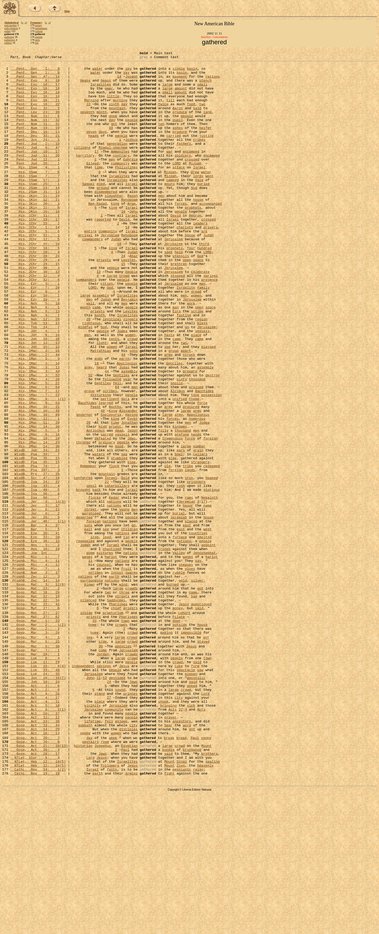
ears (181, 529)
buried (203, 209)
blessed (208, 405)
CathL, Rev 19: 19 (34, 916)
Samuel (88, 209)
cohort (184, 724)
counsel (104, 666)
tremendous (172, 514)
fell (117, 448)
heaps (106, 85)
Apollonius (127, 424)
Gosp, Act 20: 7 (34, 873)
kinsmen (179, 500)
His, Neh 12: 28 (34, 371)
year (127, 443)
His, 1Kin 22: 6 (34, 238)
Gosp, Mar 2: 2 (34, 743)
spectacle (186, 792)
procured (191, 477)
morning (120, 109)
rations (212, 81)
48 (103, 481)
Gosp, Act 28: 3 (34, 887)
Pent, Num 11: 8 (34, 128)
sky (128, 71)
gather (7, 31)
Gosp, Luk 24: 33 (34, 797)
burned (172, 690)
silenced (88, 709)
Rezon (132, 224)
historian (83, 883)
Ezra (176, 362)
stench (205, 85)
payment (179, 81)
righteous (91, 376)
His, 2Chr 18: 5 (34, 286)
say (198, 661)
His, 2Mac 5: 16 (34, 510)
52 (90, 439)
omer (109, 95)
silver (197, 685)
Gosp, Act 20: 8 (34, 878)
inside (86, 724)
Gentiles (174, 424)
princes (130, 820)
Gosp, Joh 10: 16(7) (38, 801)
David (176, 247)
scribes (110, 458)
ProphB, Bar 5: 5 (34, 623)
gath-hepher (10, 25)
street (90, 600)
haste (169, 390)
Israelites (100, 90)
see (167, 405)
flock (114, 548)
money (38, 25)
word (187, 858)
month (102, 123)
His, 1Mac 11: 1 (34, 491)
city (178, 825)
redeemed (211, 548)
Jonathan (129, 495)
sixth (114, 114)
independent (83, 787)
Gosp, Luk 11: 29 (34, 782)
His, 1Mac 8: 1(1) (38, 467)
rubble (178, 675)
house (198, 228)
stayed (203, 758)
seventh (87, 123)
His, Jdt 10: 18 (34, 395)
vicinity (92, 834)
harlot (111, 657)
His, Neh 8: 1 (34, 357)
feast (95, 477)
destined (117, 801)
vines (190, 671)
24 (123, 296)
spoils (177, 448)
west (207, 623)
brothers (209, 892)
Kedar (114, 585)
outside (39, 37)
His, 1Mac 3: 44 (34, 434)
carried (173, 152)
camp (176, 395)
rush (181, 571)
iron (189, 562)
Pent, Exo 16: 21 (34, 109)
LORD (176, 185)
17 (96, 171)
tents (114, 395)
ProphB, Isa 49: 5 (34, 576)
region (201, 371)
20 (88, 495)
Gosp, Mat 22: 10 (34, 704)
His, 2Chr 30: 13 (34, 315)
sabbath (85, 858)
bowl (178, 533)
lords (198, 200)
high (103, 500)
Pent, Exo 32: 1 (34, 119)
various (39, 31)
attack (178, 190)
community (120, 185)
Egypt (132, 491)
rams (189, 585)
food (191, 114)
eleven (191, 797)
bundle (168, 887)
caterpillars (117, 571)
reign (198, 911)
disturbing (100, 462)
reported (102, 252)
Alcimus (178, 458)
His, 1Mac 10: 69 (34, 486)
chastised (112, 647)
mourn (169, 209)
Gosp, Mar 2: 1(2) (38, 738)
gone (113, 128)
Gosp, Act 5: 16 (34, 834)
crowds (131, 694)
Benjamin (129, 348)
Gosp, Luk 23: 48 (34, 792)
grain (198, 529)
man (202, 329)
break (169, 873)
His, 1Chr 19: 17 (34, 252)
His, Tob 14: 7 (34, 381)
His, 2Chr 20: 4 (34, 291)
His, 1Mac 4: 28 (34, 443)
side (103, 758)
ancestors (181, 853)
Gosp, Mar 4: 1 (34, 753)
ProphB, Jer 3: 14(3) (38, 590)
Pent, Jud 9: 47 (34, 166)
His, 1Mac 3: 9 (34, 419)
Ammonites (120, 171)
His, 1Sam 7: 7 (34, 200)
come (103, 768)
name (207, 595)
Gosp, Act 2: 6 (34, 815)
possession (211, 462)
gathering (9, 37)
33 (94, 733)
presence (209, 324)
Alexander (128, 481)
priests (104, 300)
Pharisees (118, 713)
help (178, 291)
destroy (212, 439)
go (187, 381)
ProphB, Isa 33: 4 (34, 571)
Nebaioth (209, 585)
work (191, 353)
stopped (178, 319)
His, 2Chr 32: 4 (34, 319)
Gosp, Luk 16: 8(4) (38, 787)
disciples (128, 863)
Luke (178, 787)
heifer (205, 142)
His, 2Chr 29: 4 (34, 300)
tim (36, 42)
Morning (91, 109)
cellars (200, 533)
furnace (179, 633)
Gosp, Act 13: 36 (34, 853)
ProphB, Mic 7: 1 (34, 671)
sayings (104, 787)
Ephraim (130, 180)
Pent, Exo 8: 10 (34, 85)
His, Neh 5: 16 (34, 353)
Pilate (178, 728)
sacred (107, 510)
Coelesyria (111, 486)
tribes (199, 156)
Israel (199, 190)
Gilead (92, 185)
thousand (197, 443)
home (92, 738)
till (170, 109)
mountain (117, 119)
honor (188, 595)
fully (163, 505)
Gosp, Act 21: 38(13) (39, 883)
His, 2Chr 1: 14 (34, 261)
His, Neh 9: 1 (34, 367)
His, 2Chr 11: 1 (34, 271)
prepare (190, 434)
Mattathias (100, 409)
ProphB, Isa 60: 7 (34, 585)
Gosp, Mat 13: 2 (34, 694)
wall (90, 353)
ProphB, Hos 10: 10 (34, 647)
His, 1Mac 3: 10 (34, 424)
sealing (212, 902)
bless (202, 376)
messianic (181, 911)
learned (106, 472)
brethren (179, 305)
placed (191, 614)
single (178, 71)
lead (107, 633)
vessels (202, 386)
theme (194, 467)
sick (191, 834)
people (187, 128)
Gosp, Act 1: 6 (34, 811)
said (197, 119)
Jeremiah (187, 590)
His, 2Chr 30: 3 (34, 310)
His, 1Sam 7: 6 (34, 195)
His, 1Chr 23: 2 (34, 257)
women (196, 343)
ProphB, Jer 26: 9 (34, 609)
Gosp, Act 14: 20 (34, 863)
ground (103, 214)
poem (90, 652)
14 (119, 81)
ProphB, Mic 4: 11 (34, 661)
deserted (84, 609)
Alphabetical (11, 22)
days (103, 147)
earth (124, 419)
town (125, 733)
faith (112, 911)
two (202, 114)
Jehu (133, 243)
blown (89, 690)
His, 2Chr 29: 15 (34, 305)
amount (180, 95)
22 (88, 114)
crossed (192, 180)
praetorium (113, 724)
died (101, 209)
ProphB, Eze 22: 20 (34, 633)
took (195, 462)
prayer (170, 849)
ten (161, 138)
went (209, 200)
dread (196, 338)
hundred (204, 286)
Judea (122, 386)
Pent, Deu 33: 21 (34, 152)
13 (99, 315)
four (191, 286)
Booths (115, 477)
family (203, 334)
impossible (191, 747)
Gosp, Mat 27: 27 (34, 724)
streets (122, 704)
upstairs (90, 878)
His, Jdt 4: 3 (34, 386)
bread (181, 873)
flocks (94, 585)
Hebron (195, 247)
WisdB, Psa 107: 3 (34, 552)
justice (206, 152)
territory (85, 175)
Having (131, 486)
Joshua (131, 156)
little (113, 104)
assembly (100, 343)
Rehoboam (129, 228)
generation (117, 161)
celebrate (200, 315)
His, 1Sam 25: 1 (34, 209)
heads (93, 152)
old (167, 548)
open (187, 300)
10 (111, 142)
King (113, 481)
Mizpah (195, 185)
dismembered (105, 219)
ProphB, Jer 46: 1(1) (38, 614)
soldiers (182, 175)
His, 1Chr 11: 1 (34, 247)
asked (192, 811)
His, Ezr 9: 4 (34, 338)
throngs (83, 519)
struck (189, 414)
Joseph (131, 81)
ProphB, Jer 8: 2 (34, 604)
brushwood (192, 887)
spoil (91, 571)
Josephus (102, 883)
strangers (200, 543)
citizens (82, 166)
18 (123, 243)
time (98, 190)
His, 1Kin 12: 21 (34, 228)
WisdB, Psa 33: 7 (34, 533)
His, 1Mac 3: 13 (34, 429)
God (194, 214)
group (173, 409)
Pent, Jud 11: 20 (34, 175)
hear (168, 858)
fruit (126, 671)
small (202, 90)
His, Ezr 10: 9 (34, 348)
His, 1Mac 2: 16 (34, 409)
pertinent (110, 467)
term (37, 39)
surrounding (91, 685)
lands (190, 552)
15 (123, 305)
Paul (195, 873)
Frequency (36, 22)
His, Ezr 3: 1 (34, 329)
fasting (184, 367)
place (196, 390)
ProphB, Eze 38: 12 (34, 638)
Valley (178, 652)
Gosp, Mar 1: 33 (34, 733)
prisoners (196, 567)
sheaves (186, 666)
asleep (121, 853)
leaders (200, 257)
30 (101, 763)
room (105, 878)
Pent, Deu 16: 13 (34, 147)
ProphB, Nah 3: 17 (34, 675)
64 (117, 453)
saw (200, 792)
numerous (197, 491)
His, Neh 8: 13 (34, 362)
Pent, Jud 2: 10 (34, 161)
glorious (211, 576)
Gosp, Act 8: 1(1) (38, 839)
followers (110, 906)
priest (115, 500)
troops (164, 647)
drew (195, 195)
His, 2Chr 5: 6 (34, 266)
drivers (210, 261)
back (96, 576)
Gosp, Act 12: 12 (34, 849)
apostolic (196, 801)
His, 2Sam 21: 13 (34, 219)
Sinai (182, 902)
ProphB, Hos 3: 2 (34, 642)
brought (83, 576)
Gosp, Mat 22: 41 (34, 713)
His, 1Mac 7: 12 (34, 458)
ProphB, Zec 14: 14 (34, 685)
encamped (191, 171)
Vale (199, 205)
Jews (131, 514)
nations (114, 590)
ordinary (107, 519)
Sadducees (116, 709)
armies (131, 916)
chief (116, 718)
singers (130, 371)
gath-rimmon (11, 28)
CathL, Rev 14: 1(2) (38, 911)
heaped (211, 562)
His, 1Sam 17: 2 (34, 205)
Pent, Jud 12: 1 (34, 180)
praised (196, 453)
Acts (172, 839)
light (102, 400)
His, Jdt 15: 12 (34, 405)
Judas (124, 429)
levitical (112, 371)
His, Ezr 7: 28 (34, 334)
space (198, 300)
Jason (132, 505)
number (199, 524)
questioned (201, 713)
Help (67, 11)
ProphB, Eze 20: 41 (34, 628)
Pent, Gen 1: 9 (34, 71)
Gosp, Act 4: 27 (34, 825)
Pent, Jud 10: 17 (34, 171)
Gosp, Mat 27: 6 (34, 718)
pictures (105, 652)
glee (172, 538)
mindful (85, 381)
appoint (208, 642)
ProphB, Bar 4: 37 (34, 619)
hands (196, 510)
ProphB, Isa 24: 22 (34, 567)
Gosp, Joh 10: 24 (34, 806)
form (195, 787)
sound (120, 815)
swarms (131, 675)
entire (90, 266)
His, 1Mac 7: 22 (34, 462)
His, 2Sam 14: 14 (34, 214)
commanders (92, 276)
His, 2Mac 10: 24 (34, 514)
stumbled (119, 538)
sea (124, 533)
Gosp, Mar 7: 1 (34, 768)
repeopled (85, 638)
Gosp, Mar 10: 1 (34, 773)
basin (192, 71)
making (166, 747)
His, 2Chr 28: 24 (34, 296)
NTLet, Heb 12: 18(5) (38, 902)
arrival (85, 271)
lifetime (92, 853)
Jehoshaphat (204, 652)
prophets (193, 238)
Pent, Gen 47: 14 (34, 81)
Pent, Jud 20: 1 (34, 185)
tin (126, 633)
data (125, 467)
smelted (204, 633)
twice (163, 114)
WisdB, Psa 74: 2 (34, 548)
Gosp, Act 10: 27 (34, 844)
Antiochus (95, 505)
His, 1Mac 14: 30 (34, 500)
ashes (177, 142)
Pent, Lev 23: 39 (34, 123)
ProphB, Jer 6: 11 (34, 600)
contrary (121, 175)
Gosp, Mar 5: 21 (34, 758)
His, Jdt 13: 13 (34, 400)
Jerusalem (110, 271)
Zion (181, 906)
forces (180, 233)
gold (183, 685)
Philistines (126, 190)
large (167, 90)
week (113, 873)
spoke (85, 868)
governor (84, 486)
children (129, 623)
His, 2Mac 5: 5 (34, 505)
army (168, 414)
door (176, 733)
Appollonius (198, 486)
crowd (124, 319)
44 (123, 414)
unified (179, 467)
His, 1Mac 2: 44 (34, 414)
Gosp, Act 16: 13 (34, 868)
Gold (125, 562)
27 (109, 825)
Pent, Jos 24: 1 (34, 156)
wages (87, 657)
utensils (180, 296)
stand (99, 820)
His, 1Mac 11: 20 (34, 495)
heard (102, 429)
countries (198, 628)
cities (107, 329)
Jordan (103, 773)
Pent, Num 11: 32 (34, 133)
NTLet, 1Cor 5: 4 (34, 897)
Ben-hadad (97, 233)
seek (168, 291)
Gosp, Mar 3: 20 (34, 747)
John (90, 801)
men (112, 180)
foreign (210, 514)
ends (98, 419)
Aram (131, 233)
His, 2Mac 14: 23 (34, 519)
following (112, 443)
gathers (8, 42)
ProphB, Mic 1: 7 (34, 657)
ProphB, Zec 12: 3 (34, 680)
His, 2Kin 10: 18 (34, 243)
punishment (41, 28)
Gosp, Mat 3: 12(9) (38, 690)
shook (163, 830)
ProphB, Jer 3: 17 (34, 595)
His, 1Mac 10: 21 (34, 477)
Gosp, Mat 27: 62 (34, 728)
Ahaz (133, 296)
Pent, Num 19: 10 (34, 142)
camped (172, 205)
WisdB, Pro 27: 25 (34, 557)
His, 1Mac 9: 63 (34, 472)
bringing (168, 834)
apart (186, 409)
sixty (182, 443)
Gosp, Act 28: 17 (34, 892)
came (96, 357)
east (187, 619)
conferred (83, 562)
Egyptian (129, 883)
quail (177, 133)
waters (98, 533)
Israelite (186, 334)
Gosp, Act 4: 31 (34, 830)
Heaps (85, 85)
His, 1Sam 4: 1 (34, 190)
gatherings (9, 39)
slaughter (114, 224)
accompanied (210, 233)
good (119, 524)
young (124, 600)
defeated (102, 514)
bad (194, 704)
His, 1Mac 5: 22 (34, 448)
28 (88, 371)
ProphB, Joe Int (34, 652)
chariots (185, 261)
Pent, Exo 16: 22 (34, 114)
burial (178, 604)
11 (90, 661)
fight (169, 916)
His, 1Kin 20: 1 (34, 233)
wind (123, 690)
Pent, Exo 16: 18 (34, 95)
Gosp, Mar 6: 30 (34, 763)
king (115, 233)
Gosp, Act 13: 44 (34, 858)
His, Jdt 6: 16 (34, 390)
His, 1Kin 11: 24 (34, 224)
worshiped (91, 604)
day (124, 114)
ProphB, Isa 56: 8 (34, 581)
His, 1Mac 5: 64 (34, 453)
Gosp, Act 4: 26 (34, 820)
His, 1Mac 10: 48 (34, 481)
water (97, 71)
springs (210, 319)
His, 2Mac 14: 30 (34, 524)
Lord (205, 820)
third (204, 281)
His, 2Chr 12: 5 (34, 276)
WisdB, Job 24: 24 (34, 529)
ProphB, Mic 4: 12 (34, 666)
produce (179, 123)
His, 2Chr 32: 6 (34, 324)
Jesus (184, 713)
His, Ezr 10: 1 (34, 343)
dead (119, 505)
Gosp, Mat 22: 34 (34, 709)
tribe (188, 548)
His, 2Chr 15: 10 (34, 281)
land (207, 123)
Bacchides (204, 458)
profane (181, 510)
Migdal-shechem (113, 166)
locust (117, 675)
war (169, 171)
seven (91, 147)
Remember (88, 548)
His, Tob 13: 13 (34, 376)
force (202, 472)
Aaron (177, 119)
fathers (184, 161)
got (114, 138)
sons (133, 409)
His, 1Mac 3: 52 (34, 439)
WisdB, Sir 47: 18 (34, 562)
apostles (123, 763)
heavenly (205, 906)
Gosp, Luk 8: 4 (34, 778)
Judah (208, 271)
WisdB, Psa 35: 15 (34, 538)
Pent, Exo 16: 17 (34, 90)
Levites (128, 300)
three (124, 699)
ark (204, 266)
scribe (197, 362)
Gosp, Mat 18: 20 (34, 699)
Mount (206, 883)
